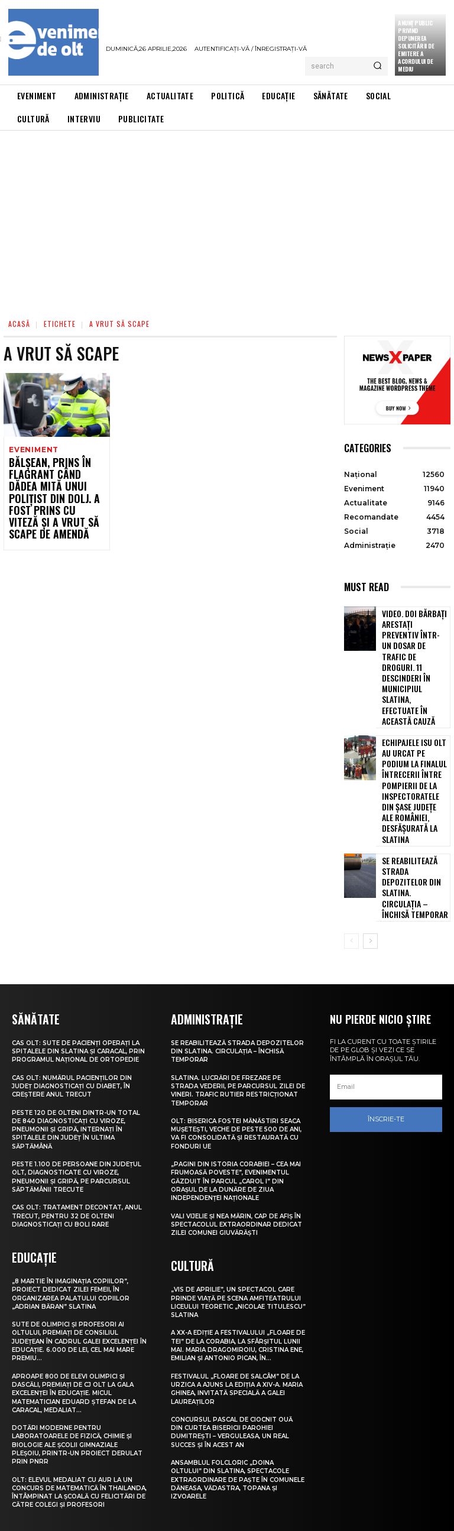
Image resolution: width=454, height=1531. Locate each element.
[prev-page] (351, 830)
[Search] (377, 66)
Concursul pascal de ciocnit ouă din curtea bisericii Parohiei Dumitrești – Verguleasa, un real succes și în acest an (236, 1328)
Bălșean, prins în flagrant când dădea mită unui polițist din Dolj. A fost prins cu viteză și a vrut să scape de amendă (51, 491)
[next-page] (370, 830)
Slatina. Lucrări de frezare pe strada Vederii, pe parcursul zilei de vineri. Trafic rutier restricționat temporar (236, 978)
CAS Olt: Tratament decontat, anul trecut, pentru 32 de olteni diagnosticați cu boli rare (76, 1112)
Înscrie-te (386, 1009)
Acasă (19, 324)
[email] (386, 976)
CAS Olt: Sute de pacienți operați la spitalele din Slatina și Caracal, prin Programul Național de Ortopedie (79, 944)
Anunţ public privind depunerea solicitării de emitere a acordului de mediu (416, 45)
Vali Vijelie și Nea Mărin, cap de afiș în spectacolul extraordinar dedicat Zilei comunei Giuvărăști (237, 1112)
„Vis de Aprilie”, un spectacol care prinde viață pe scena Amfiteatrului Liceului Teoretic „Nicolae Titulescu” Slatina (238, 1189)
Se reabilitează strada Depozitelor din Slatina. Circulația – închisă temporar (415, 785)
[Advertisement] (227, 219)
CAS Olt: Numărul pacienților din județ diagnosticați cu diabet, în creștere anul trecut (76, 982)
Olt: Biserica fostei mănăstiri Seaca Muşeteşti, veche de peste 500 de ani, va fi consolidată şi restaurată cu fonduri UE (234, 1022)
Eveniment (33, 449)
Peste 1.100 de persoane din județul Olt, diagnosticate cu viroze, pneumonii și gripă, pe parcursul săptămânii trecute (72, 1074)
